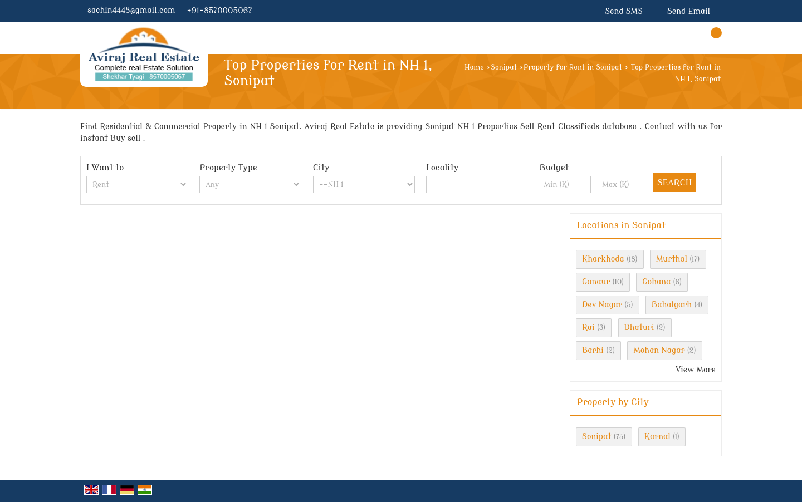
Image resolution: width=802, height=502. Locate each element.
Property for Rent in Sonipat (573, 67)
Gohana (656, 282)
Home (474, 67)
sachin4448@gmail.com (131, 10)
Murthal (671, 259)
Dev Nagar (602, 305)
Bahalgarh (672, 305)
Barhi (593, 350)
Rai (588, 327)
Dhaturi (639, 327)
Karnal (657, 436)
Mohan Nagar (658, 350)
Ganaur (596, 282)
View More (696, 370)
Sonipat (504, 67)
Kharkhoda (603, 259)
